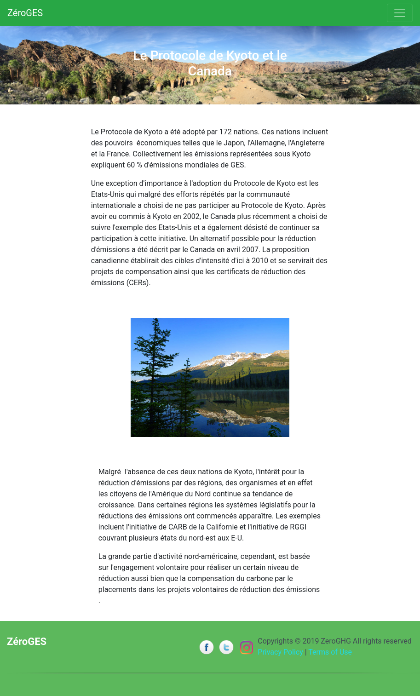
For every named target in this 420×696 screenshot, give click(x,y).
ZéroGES (25, 12)
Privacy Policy (280, 652)
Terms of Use (330, 652)
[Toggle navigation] (400, 13)
